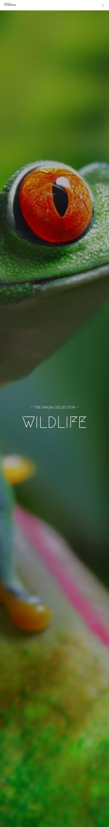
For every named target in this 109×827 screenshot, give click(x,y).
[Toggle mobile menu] (103, 5)
